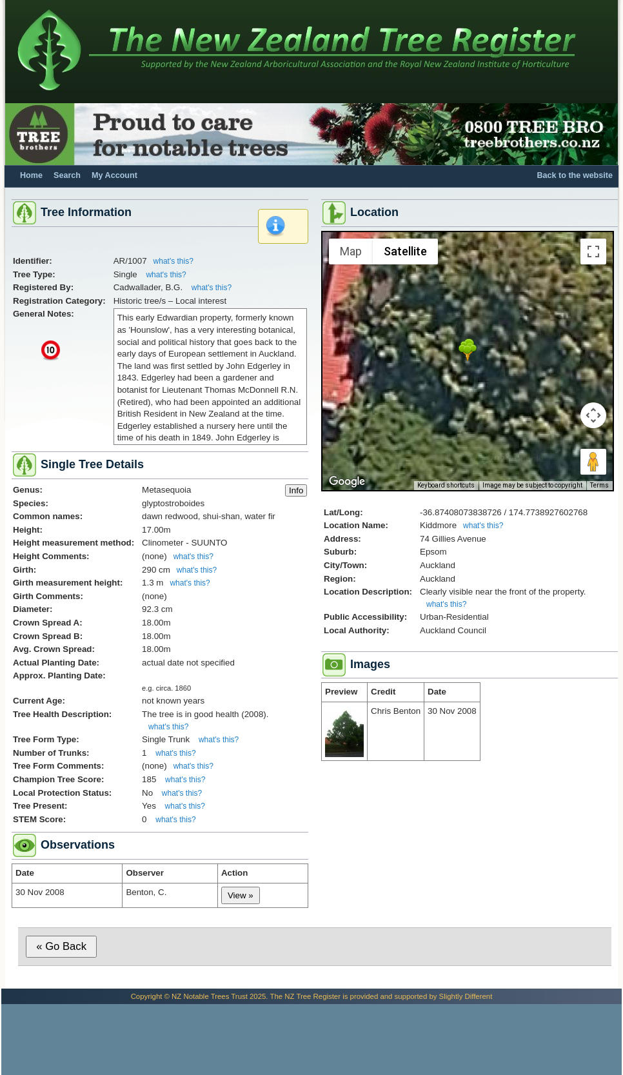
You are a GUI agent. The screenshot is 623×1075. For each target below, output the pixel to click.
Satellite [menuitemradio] (405, 251)
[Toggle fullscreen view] (593, 251)
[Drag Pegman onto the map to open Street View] (593, 462)
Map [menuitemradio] (351, 251)
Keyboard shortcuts (446, 485)
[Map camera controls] (593, 415)
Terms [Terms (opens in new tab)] (599, 485)
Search (67, 175)
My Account (114, 175)
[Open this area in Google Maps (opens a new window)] (347, 481)
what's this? (173, 261)
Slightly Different (466, 996)
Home (31, 175)
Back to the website (575, 175)
